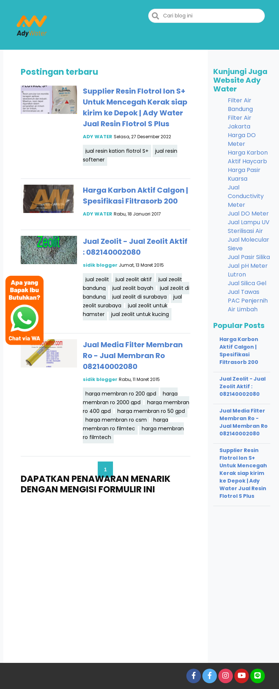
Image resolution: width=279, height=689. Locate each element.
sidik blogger (100, 265)
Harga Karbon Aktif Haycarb (248, 156)
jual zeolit (97, 279)
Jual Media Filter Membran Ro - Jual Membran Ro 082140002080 (133, 356)
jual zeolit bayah (132, 288)
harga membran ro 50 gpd (151, 411)
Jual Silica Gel (247, 283)
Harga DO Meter (242, 139)
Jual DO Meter (248, 213)
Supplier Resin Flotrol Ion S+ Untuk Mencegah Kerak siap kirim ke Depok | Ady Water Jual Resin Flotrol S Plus (243, 473)
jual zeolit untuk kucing (140, 314)
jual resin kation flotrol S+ (117, 151)
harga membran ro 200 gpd (120, 393)
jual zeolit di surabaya (139, 296)
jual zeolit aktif (134, 279)
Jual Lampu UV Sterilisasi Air (249, 226)
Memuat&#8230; (105, 570)
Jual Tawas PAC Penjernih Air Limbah (248, 300)
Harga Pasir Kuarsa (244, 174)
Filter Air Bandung (240, 104)
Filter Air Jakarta (239, 122)
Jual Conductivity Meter (246, 196)
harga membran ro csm (116, 419)
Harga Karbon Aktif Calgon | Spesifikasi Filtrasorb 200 (238, 351)
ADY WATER (97, 136)
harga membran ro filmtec (125, 424)
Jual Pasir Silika (249, 257)
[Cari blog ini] (206, 16)
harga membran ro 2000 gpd (130, 398)
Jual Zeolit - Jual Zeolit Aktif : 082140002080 (242, 386)
